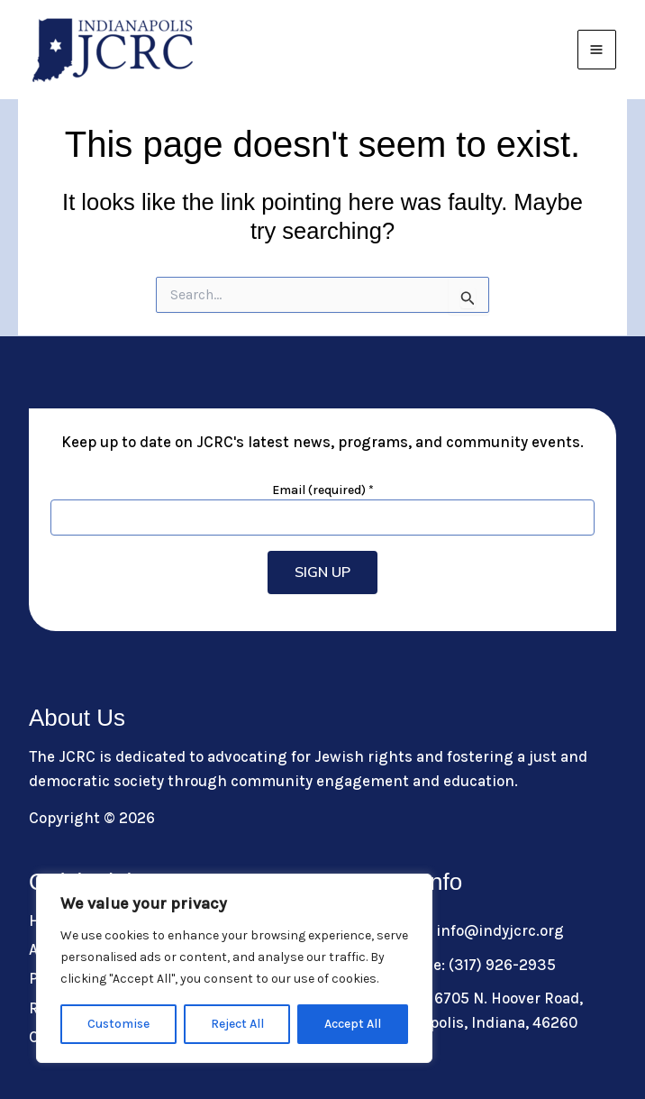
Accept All (352, 1023)
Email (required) (323, 490)
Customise (118, 1023)
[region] (234, 968)
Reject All (237, 1023)
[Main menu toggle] (597, 49)
